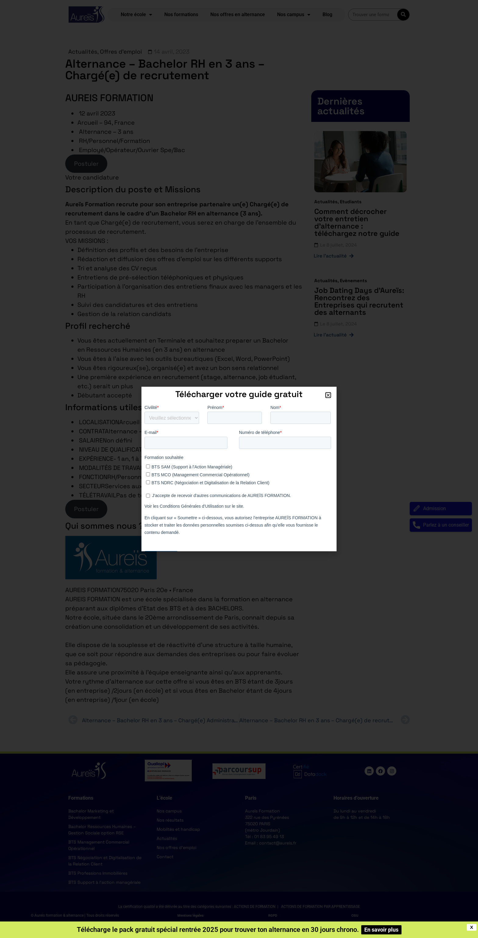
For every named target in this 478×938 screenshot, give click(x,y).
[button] (328, 395)
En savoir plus (381, 929)
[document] (239, 469)
